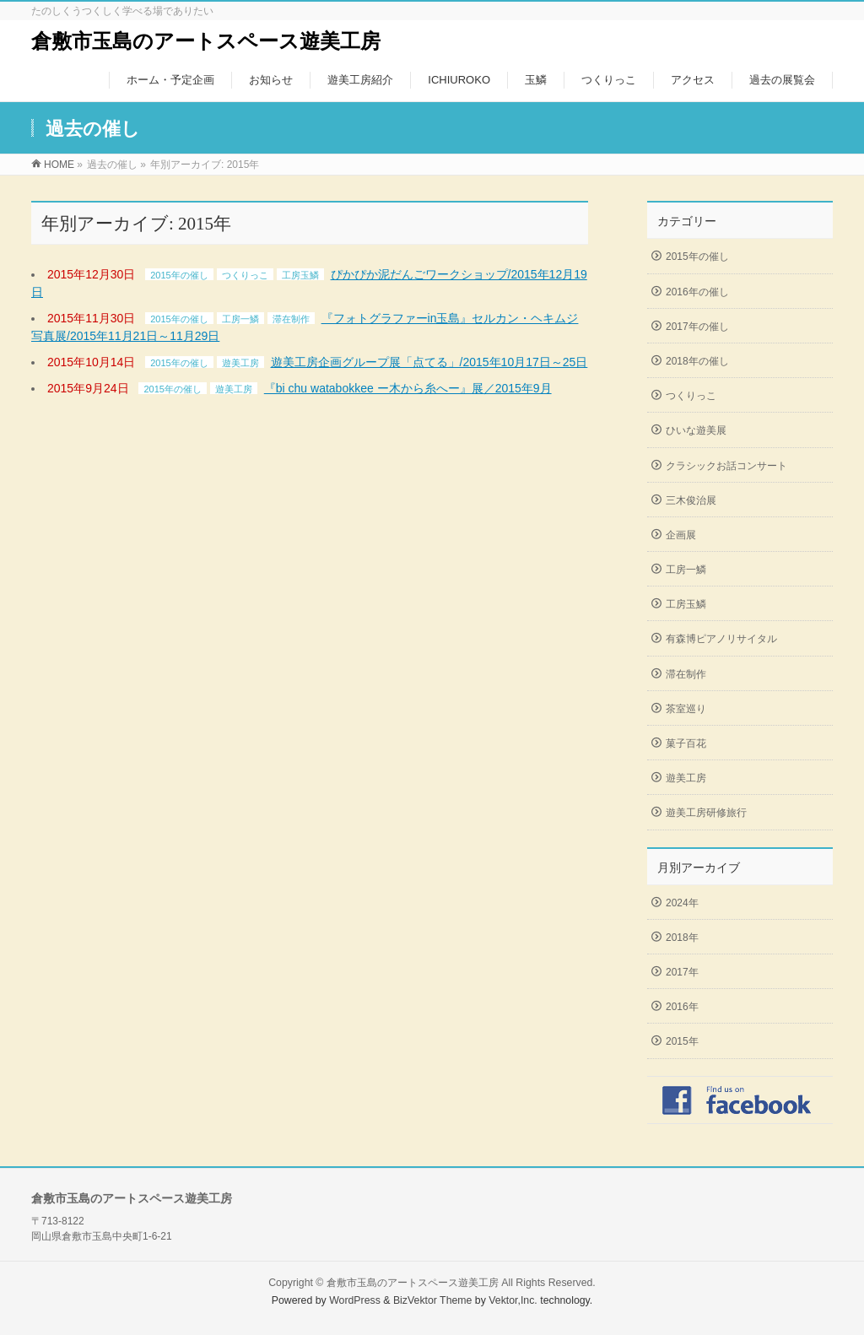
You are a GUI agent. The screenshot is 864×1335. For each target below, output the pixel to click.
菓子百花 (686, 743)
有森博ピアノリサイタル (721, 639)
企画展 (681, 535)
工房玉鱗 (300, 275)
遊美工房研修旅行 (706, 813)
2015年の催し (179, 275)
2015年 (682, 1041)
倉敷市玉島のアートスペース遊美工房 (206, 41)
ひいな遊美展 (696, 430)
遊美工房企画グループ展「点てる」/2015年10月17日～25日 (429, 362)
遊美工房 (240, 363)
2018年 (682, 937)
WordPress (355, 1300)
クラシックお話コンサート (726, 466)
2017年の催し (697, 326)
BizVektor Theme (432, 1300)
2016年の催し (697, 292)
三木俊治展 (691, 500)
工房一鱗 (240, 319)
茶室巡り (686, 709)
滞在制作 (291, 319)
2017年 (682, 972)
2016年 (682, 1007)
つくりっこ (245, 275)
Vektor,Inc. (513, 1300)
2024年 (682, 903)
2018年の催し (697, 361)
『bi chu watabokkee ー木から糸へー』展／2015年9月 (408, 388)
